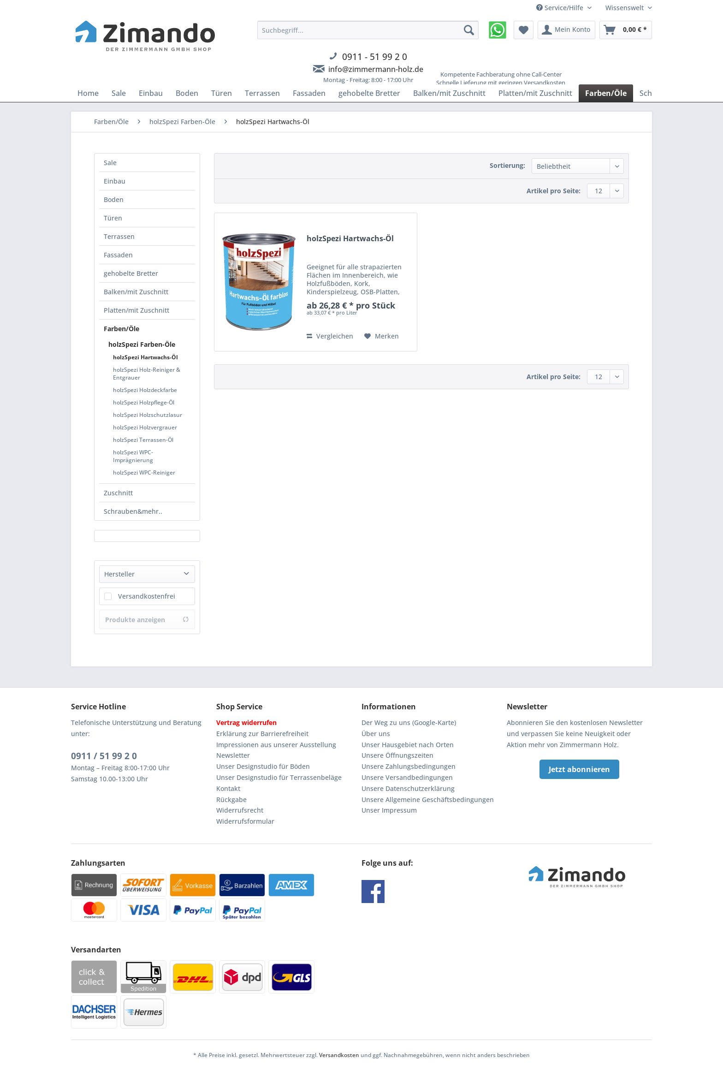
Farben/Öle (121, 328)
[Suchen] (469, 30)
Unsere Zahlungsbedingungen (409, 766)
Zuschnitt (118, 492)
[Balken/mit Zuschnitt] (449, 93)
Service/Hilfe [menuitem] (560, 7)
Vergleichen (330, 336)
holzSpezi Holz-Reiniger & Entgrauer (146, 373)
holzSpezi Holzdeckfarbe (145, 390)
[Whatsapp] (497, 30)
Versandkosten (339, 1055)
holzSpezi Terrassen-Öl (143, 440)
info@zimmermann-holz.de (375, 69)
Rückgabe (231, 799)
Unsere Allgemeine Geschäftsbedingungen (428, 799)
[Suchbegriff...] (368, 30)
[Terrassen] (262, 93)
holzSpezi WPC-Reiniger (144, 472)
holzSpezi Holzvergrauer (145, 427)
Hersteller (119, 574)
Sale (110, 162)
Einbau (114, 181)
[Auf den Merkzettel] (381, 336)
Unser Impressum (389, 810)
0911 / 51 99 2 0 (104, 756)
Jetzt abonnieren (579, 769)
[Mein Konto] (566, 30)
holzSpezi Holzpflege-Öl (143, 402)
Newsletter (233, 755)
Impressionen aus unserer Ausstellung (276, 744)
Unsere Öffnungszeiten (397, 755)
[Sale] (118, 93)
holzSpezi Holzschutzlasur (147, 415)
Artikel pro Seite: (554, 190)
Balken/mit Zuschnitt (136, 291)
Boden (114, 199)
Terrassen (119, 236)
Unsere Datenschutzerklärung (408, 788)
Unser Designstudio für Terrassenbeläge (279, 777)
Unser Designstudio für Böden (263, 766)
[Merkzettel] (523, 30)
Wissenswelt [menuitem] (625, 7)
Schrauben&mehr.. (133, 511)
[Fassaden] (309, 93)
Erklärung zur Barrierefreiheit (262, 733)
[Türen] (221, 93)
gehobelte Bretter (131, 273)
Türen (113, 218)
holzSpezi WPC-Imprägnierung (133, 456)
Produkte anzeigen (147, 619)
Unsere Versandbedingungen (407, 777)
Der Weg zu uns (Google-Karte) (409, 722)
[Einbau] (150, 93)
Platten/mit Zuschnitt (136, 310)
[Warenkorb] (625, 30)
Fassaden (118, 254)
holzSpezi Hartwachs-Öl (145, 357)
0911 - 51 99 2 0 (374, 56)
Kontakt (228, 788)
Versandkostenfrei (146, 596)
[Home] (88, 93)
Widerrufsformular (245, 821)
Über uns (376, 733)
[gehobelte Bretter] (369, 93)
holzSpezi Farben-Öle (141, 344)
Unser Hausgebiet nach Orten (408, 744)
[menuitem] (368, 58)
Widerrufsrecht (239, 810)
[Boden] (187, 93)
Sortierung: (507, 165)
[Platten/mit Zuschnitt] (535, 93)
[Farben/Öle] (606, 93)
